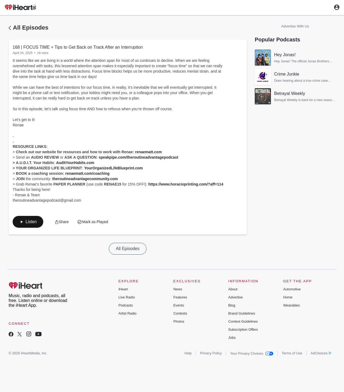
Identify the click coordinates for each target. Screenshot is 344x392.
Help (188, 353)
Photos (178, 321)
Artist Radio (128, 313)
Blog (231, 305)
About (232, 289)
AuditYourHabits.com (75, 163)
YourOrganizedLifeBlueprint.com (113, 168)
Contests (180, 313)
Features (180, 297)
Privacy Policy (211, 353)
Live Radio (127, 297)
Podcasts (126, 305)
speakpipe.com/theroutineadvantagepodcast (138, 157)
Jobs (231, 338)
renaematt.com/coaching (87, 173)
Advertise (235, 297)
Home (288, 297)
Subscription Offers (243, 329)
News (177, 289)
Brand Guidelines (241, 313)
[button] (28, 222)
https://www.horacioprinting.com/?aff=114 (185, 184)
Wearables (291, 305)
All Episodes (30, 27)
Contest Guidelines (243, 321)
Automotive (292, 289)
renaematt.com (148, 152)
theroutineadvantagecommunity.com (85, 179)
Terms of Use (292, 353)
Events (178, 305)
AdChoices (321, 353)
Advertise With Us (295, 26)
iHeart (123, 289)
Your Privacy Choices (251, 353)
